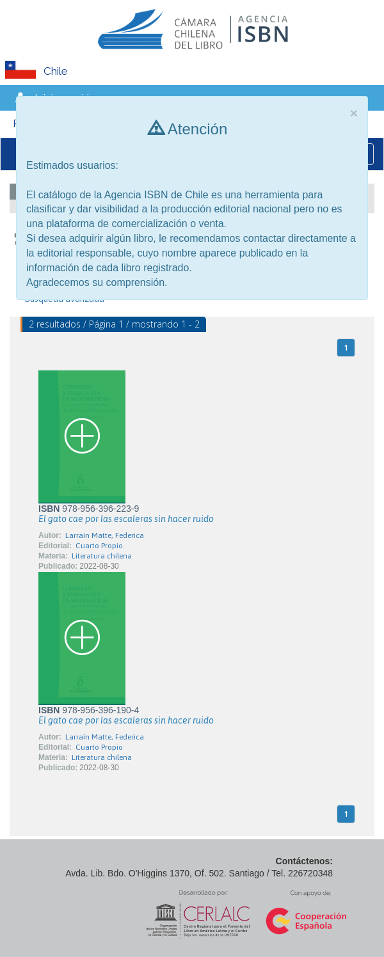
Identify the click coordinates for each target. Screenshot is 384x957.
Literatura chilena (102, 555)
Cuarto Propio (99, 545)
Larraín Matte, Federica (104, 535)
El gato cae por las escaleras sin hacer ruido (126, 519)
